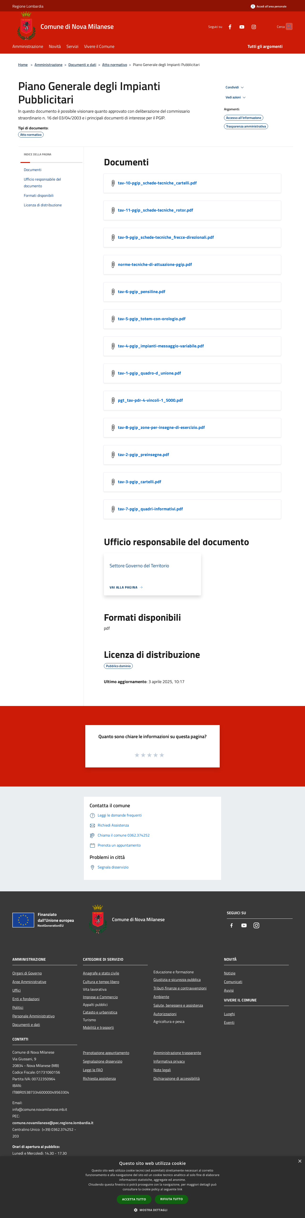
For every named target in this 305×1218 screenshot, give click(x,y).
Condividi (235, 87)
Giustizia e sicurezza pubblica (177, 979)
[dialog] (152, 1187)
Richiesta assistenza (99, 1078)
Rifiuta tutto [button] (171, 1199)
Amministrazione (48, 64)
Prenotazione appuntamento (106, 1053)
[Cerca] (287, 26)
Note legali (162, 1070)
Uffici (16, 990)
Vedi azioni (236, 97)
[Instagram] (244, 26)
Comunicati (233, 982)
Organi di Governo (27, 973)
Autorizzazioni (165, 1014)
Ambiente (161, 997)
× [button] (299, 1161)
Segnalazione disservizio (102, 1061)
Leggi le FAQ (93, 1070)
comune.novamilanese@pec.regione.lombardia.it (52, 1123)
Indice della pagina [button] (37, 154)
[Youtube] (232, 26)
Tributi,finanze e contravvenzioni (180, 988)
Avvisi (229, 990)
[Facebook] (220, 26)
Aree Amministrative (29, 982)
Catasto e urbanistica (100, 1012)
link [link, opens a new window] (179, 1189)
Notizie (229, 973)
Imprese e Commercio (100, 997)
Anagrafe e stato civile (101, 973)
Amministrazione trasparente (177, 1053)
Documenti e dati (82, 64)
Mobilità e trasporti (98, 1027)
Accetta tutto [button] (134, 1199)
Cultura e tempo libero (101, 982)
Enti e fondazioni (26, 999)
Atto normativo (114, 64)
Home (23, 64)
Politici (17, 1007)
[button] (152, 1210)
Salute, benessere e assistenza (178, 1005)
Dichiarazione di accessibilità (176, 1078)
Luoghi (229, 1014)
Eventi (229, 1022)
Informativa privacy (169, 1061)
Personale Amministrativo (33, 1016)
